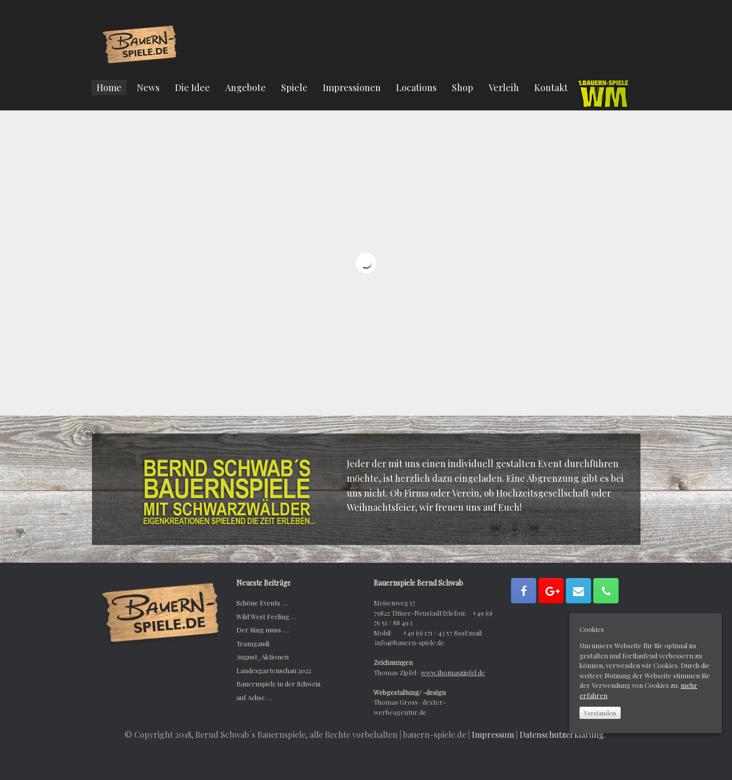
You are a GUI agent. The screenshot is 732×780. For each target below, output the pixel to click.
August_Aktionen (262, 656)
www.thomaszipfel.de (453, 672)
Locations (416, 87)
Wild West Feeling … (266, 616)
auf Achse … (254, 697)
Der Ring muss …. (263, 629)
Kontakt (551, 87)
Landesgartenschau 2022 (273, 670)
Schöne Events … (261, 602)
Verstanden (600, 713)
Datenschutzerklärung (562, 734)
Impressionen (352, 87)
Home (109, 87)
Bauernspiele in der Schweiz (278, 683)
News (148, 87)
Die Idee (192, 87)
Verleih (504, 87)
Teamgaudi (252, 643)
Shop (462, 87)
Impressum (493, 734)
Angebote (245, 87)
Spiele (294, 87)
